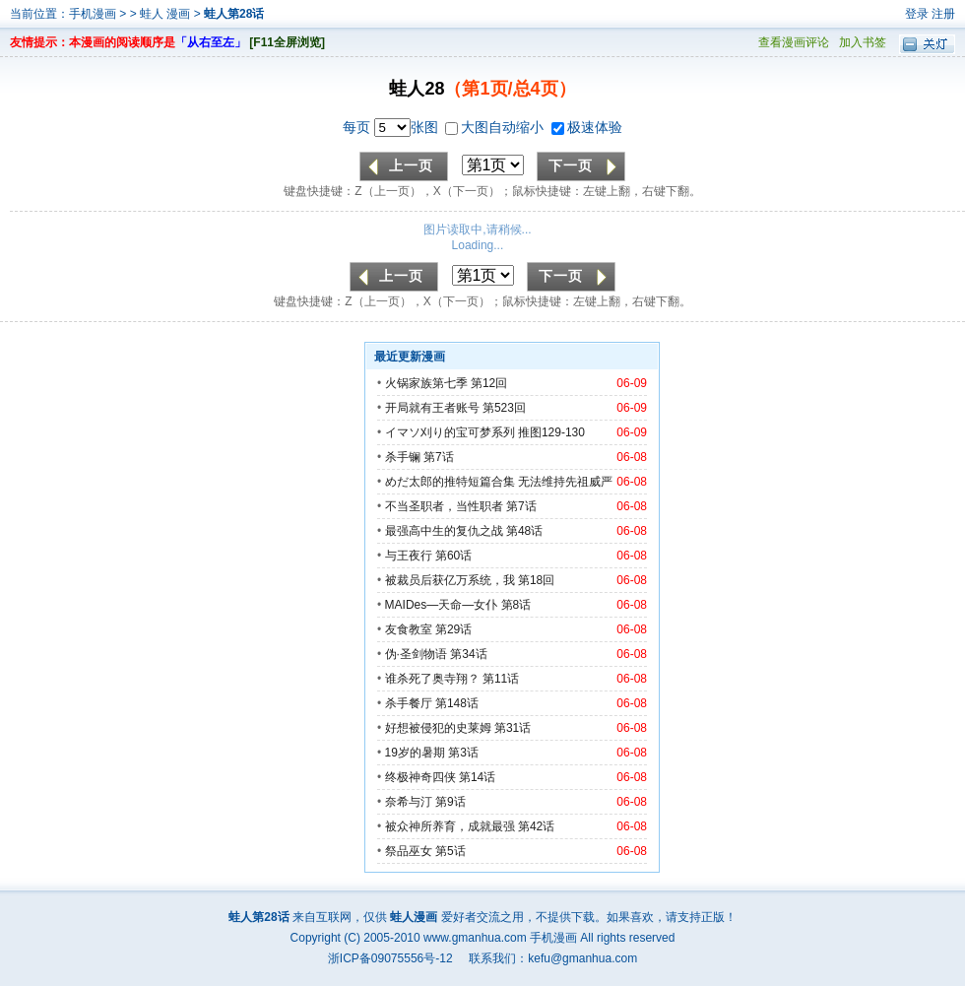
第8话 (516, 605)
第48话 (524, 531)
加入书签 (862, 42)
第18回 (536, 580)
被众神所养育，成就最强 (451, 826)
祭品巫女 (408, 851)
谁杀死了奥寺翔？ (432, 679)
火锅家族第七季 (426, 383)
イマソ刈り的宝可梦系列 (450, 432)
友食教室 (408, 629)
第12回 (489, 383)
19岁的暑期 (415, 752)
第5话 (450, 851)
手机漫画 (92, 14)
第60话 (453, 555)
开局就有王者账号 (432, 408)
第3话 (463, 752)
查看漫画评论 (793, 42)
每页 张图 (392, 127)
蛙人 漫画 (167, 14)
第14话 (477, 777)
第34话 (468, 654)
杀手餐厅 (408, 703)
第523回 (504, 408)
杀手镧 (402, 457)
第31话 (512, 728)
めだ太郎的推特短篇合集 (450, 482)
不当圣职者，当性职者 (444, 506)
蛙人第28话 (234, 14)
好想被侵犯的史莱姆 (438, 728)
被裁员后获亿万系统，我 (450, 580)
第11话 (500, 679)
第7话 (438, 457)
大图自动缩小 (496, 127)
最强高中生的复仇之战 (444, 531)
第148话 (457, 703)
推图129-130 (551, 432)
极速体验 (586, 127)
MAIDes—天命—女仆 (441, 605)
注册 (943, 14)
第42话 (536, 826)
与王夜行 (408, 555)
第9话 (450, 802)
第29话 (453, 629)
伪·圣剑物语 (416, 654)
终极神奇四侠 (420, 777)
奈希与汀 (408, 802)
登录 (917, 14)
